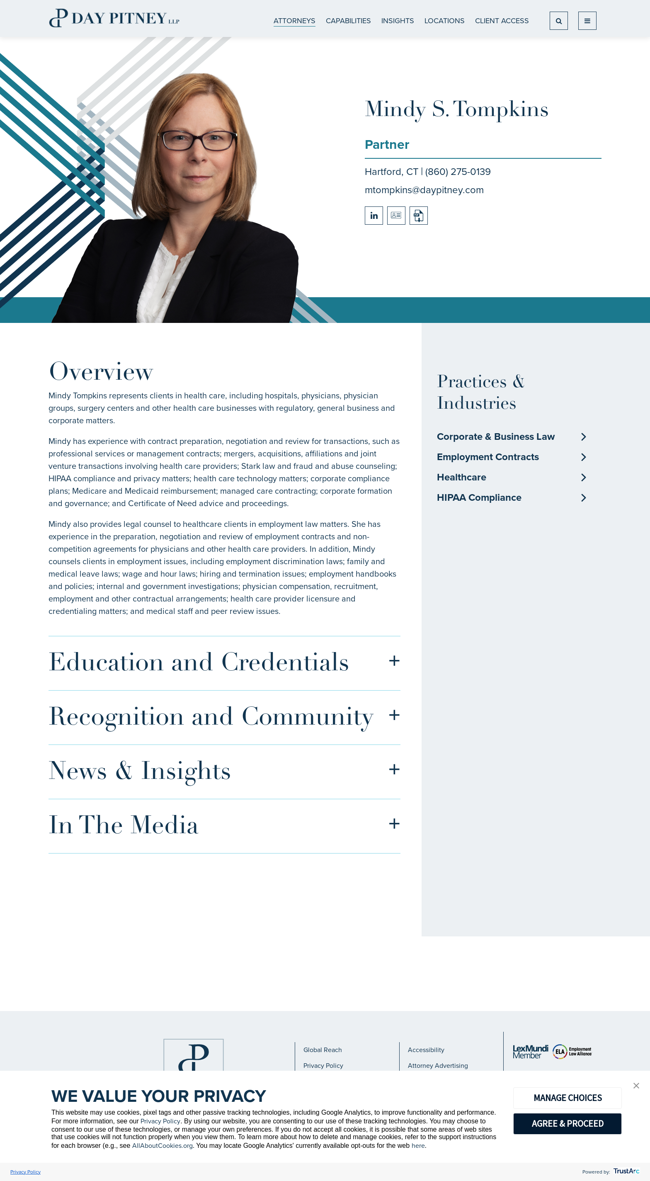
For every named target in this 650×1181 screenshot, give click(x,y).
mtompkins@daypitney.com (424, 189)
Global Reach (322, 1050)
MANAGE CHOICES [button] (568, 1097)
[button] (636, 1086)
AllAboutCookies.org (162, 1145)
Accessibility (426, 1050)
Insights (397, 20)
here (418, 1145)
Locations (444, 20)
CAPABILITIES (348, 20)
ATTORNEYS (294, 20)
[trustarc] (625, 1172)
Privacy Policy (323, 1065)
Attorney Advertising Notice (438, 1069)
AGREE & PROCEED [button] (568, 1123)
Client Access (502, 20)
